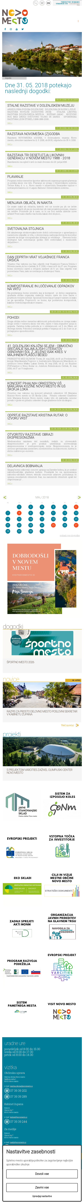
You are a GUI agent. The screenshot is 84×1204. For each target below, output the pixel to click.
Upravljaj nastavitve (42, 1196)
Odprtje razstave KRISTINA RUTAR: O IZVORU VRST (37, 416)
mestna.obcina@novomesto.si (21, 1086)
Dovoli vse (42, 1174)
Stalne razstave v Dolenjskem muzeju (40, 106)
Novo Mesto (21, 16)
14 (8, 519)
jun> (79, 497)
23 (30, 525)
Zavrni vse (42, 1187)
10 (42, 513)
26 (65, 525)
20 (76, 519)
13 (76, 513)
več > (9, 123)
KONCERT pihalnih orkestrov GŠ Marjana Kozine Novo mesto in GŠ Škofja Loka (36, 386)
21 (8, 525)
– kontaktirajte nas (68, 3)
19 (65, 519)
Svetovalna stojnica (25, 229)
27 (76, 525)
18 (53, 519)
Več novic (67, 725)
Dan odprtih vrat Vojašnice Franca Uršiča (38, 258)
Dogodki (8, 78)
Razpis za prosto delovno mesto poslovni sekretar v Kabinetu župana (42, 713)
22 (19, 525)
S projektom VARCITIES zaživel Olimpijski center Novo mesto (39, 771)
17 (42, 519)
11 (53, 513)
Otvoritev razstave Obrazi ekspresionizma (30, 436)
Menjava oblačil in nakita (29, 203)
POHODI (13, 318)
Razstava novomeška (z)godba (33, 134)
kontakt (42, 3)
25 (53, 525)
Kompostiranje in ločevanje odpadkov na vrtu (40, 287)
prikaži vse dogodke (70, 535)
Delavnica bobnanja (25, 466)
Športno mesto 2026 (20, 662)
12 (65, 513)
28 (8, 531)
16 (30, 519)
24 (42, 525)
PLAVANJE (15, 177)
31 (42, 531)
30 (30, 531)
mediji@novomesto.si (18, 1142)
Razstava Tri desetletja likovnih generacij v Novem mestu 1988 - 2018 (38, 156)
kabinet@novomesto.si (18, 1117)
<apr (5, 497)
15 (19, 519)
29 (19, 531)
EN (48, 3)
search (35, 3)
